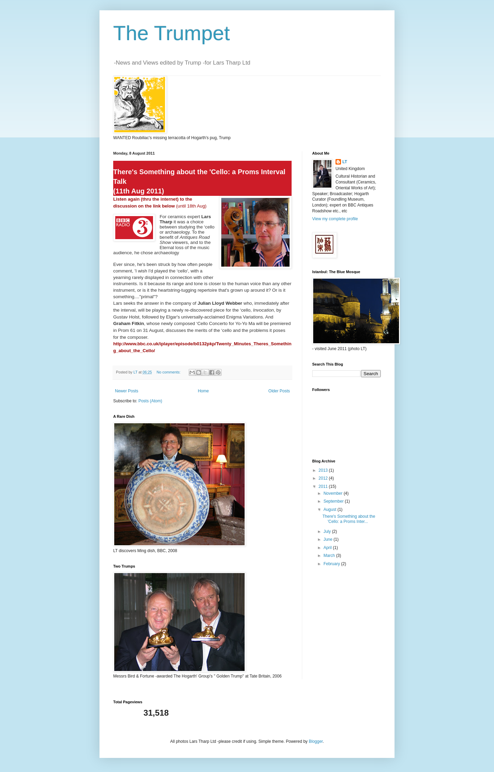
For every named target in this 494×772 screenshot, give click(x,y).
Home (203, 391)
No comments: (168, 372)
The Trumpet (171, 33)
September (334, 501)
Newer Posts (126, 391)
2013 (324, 470)
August (331, 509)
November (334, 493)
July (328, 531)
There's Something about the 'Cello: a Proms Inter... (348, 519)
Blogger (316, 741)
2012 (324, 478)
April (328, 547)
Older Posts (279, 391)
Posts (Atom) (150, 401)
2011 (324, 486)
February (332, 563)
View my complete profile (335, 218)
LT (344, 161)
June (328, 539)
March (330, 555)
